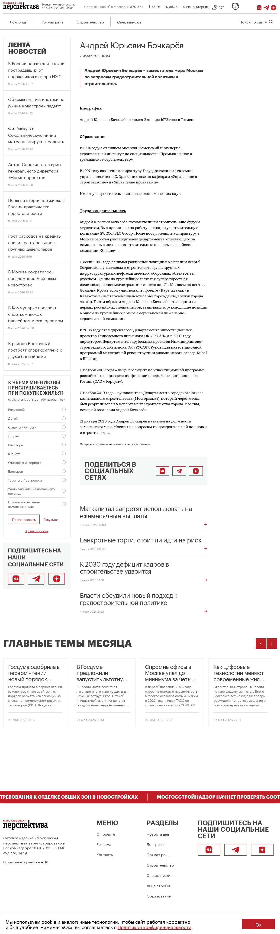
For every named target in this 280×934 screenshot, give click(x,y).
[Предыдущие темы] (261, 643)
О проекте (106, 834)
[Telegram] (266, 6)
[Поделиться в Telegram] (179, 471)
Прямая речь (52, 21)
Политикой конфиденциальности (154, 926)
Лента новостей (27, 48)
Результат (51, 519)
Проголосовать (24, 519)
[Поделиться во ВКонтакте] (162, 471)
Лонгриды (18, 21)
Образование (159, 895)
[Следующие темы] (272, 643)
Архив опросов (36, 530)
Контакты (105, 854)
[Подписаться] (273, 6)
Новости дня (158, 834)
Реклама (104, 844)
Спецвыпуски (129, 21)
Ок (258, 924)
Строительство (90, 21)
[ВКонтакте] (259, 6)
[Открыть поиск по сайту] (256, 22)
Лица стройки (159, 885)
